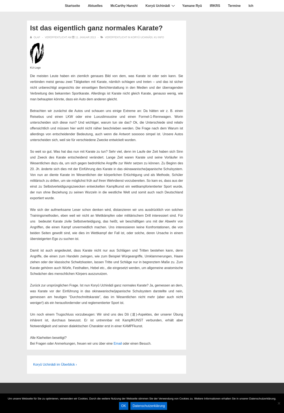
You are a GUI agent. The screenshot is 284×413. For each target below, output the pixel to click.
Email (118, 343)
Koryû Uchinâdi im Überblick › (55, 364)
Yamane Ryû (192, 5)
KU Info (159, 37)
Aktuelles (95, 5)
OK (123, 406)
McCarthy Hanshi (124, 5)
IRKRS (215, 5)
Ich (251, 5)
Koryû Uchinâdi (161, 6)
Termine (234, 5)
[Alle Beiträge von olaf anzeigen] (35, 37)
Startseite (72, 5)
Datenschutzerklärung (149, 406)
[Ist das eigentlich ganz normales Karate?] (85, 37)
